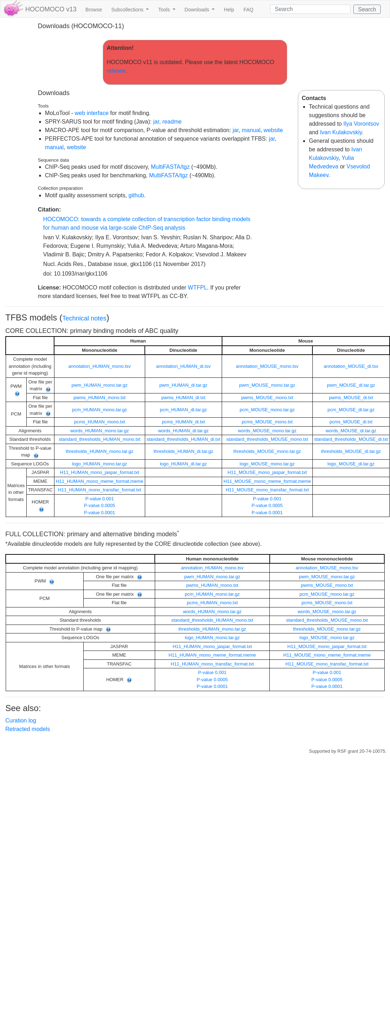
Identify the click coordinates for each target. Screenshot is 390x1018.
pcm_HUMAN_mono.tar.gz (99, 409)
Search (367, 9)
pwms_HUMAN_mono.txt (100, 397)
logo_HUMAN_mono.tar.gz (99, 463)
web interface (92, 113)
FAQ (248, 9)
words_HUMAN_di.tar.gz (183, 430)
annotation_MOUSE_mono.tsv (267, 366)
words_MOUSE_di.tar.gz (351, 430)
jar (156, 122)
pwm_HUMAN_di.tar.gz (183, 385)
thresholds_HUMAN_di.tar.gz (184, 451)
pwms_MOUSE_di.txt (351, 397)
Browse (93, 9)
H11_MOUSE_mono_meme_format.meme (267, 481)
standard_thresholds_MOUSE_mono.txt (267, 439)
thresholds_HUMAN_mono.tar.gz (99, 451)
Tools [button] (164, 9)
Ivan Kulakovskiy (341, 132)
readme (171, 122)
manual (251, 130)
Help (229, 9)
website (273, 130)
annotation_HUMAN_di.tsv (183, 366)
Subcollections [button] (128, 9)
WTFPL (197, 287)
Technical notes (84, 318)
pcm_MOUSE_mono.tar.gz (267, 409)
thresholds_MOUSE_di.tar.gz (351, 451)
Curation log (20, 720)
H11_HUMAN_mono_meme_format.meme (99, 481)
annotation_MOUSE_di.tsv (351, 366)
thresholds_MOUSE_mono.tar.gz (267, 451)
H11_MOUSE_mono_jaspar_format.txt (267, 472)
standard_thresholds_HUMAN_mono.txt (100, 439)
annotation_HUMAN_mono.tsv (99, 366)
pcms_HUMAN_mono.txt (99, 421)
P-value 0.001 (99, 498)
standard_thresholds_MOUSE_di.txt (351, 439)
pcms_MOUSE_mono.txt (267, 421)
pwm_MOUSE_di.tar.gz (351, 385)
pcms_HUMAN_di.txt (183, 421)
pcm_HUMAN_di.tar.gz (183, 409)
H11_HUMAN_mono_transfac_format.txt (99, 489)
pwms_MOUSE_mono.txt (267, 397)
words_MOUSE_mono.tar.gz (267, 430)
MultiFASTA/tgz (170, 167)
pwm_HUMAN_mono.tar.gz (100, 385)
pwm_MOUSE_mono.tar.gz (267, 385)
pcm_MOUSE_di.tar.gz (350, 409)
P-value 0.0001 (99, 512)
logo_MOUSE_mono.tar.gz (267, 463)
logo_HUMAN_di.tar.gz (183, 463)
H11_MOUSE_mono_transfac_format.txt (267, 489)
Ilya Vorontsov (361, 124)
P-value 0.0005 (99, 505)
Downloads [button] (198, 9)
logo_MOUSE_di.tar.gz (350, 463)
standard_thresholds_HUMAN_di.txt (183, 439)
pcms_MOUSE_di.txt (351, 421)
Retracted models (27, 729)
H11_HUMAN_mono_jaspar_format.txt (99, 472)
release (116, 71)
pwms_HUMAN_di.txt (184, 397)
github (136, 195)
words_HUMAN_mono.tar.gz (99, 430)
